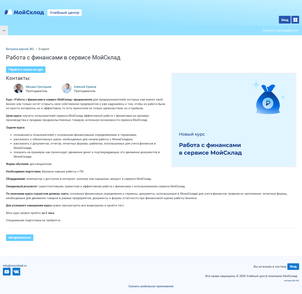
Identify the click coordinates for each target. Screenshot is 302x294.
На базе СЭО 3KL (291, 280)
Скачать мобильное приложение (151, 286)
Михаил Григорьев (38, 87)
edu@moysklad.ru (15, 265)
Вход (284, 20)
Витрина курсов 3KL (20, 49)
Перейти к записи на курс (25, 69)
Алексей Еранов (85, 87)
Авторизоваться (19, 237)
